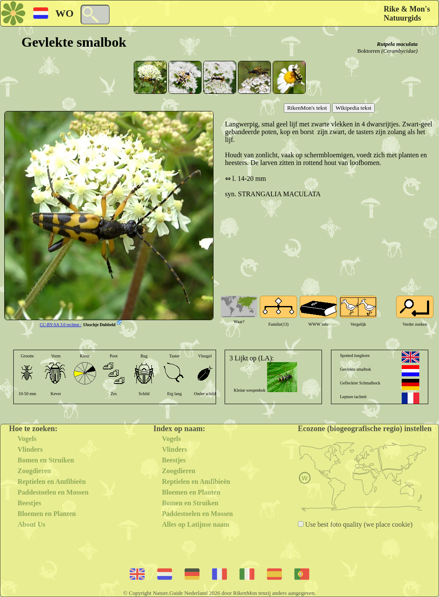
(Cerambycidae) (400, 51)
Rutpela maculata (397, 44)
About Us (31, 524)
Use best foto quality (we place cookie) (358, 524)
